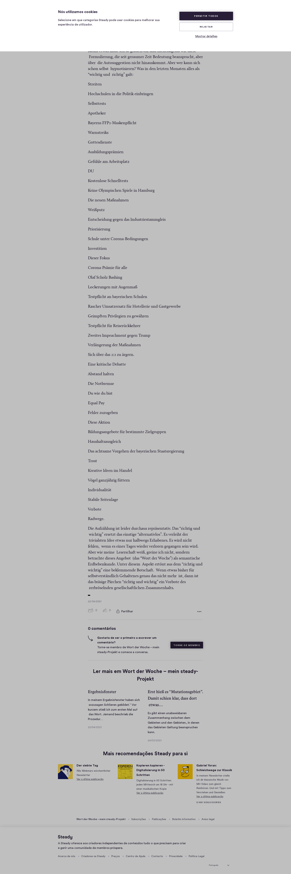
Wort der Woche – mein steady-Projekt (101, 818)
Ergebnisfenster (102, 691)
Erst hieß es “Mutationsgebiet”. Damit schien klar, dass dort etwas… (175, 697)
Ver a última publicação (90, 778)
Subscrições (138, 818)
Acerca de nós (66, 855)
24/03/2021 (155, 739)
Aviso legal (208, 818)
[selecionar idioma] (219, 864)
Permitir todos (206, 16)
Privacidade (176, 855)
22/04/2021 (95, 726)
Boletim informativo (184, 818)
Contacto (157, 855)
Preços (115, 855)
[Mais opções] (199, 611)
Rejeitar (206, 27)
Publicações (159, 818)
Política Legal (196, 855)
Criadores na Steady (93, 855)
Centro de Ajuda (135, 855)
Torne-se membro (186, 644)
